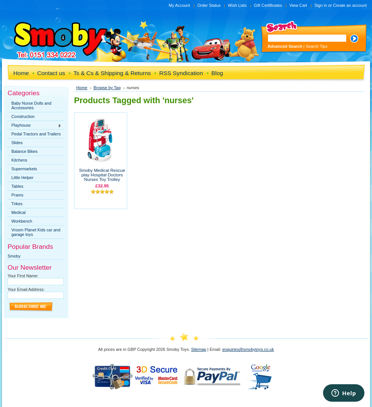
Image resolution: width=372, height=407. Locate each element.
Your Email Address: (26, 289)
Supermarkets (24, 169)
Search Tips (316, 46)
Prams (17, 195)
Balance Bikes (24, 151)
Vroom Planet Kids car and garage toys (35, 232)
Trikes (16, 203)
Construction (23, 116)
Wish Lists (237, 5)
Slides (17, 142)
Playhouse (34, 125)
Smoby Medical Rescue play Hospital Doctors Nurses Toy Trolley (102, 175)
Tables (17, 186)
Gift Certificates (268, 5)
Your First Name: (23, 275)
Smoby (14, 256)
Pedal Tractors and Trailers (36, 134)
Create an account (350, 5)
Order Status (209, 5)
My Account (179, 5)
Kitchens (19, 160)
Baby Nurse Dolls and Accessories (31, 105)
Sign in (320, 5)
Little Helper (22, 177)
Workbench (21, 221)
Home (81, 87)
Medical (18, 212)
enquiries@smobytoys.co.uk (248, 349)
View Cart (298, 5)
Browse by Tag (107, 87)
